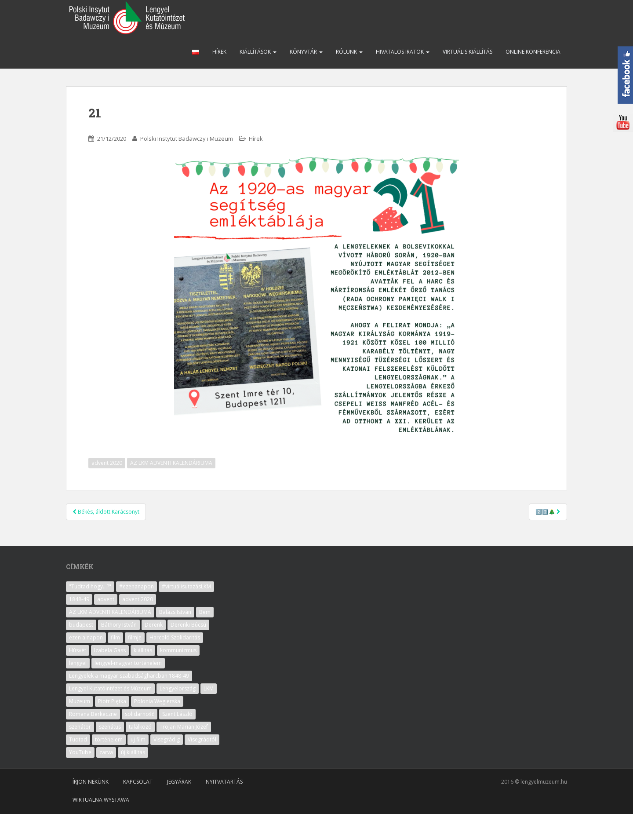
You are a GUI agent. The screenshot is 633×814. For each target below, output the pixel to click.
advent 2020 (106, 463)
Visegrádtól (202, 739)
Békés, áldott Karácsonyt (106, 511)
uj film (138, 739)
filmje (135, 637)
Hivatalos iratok (402, 51)
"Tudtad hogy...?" (90, 586)
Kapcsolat (138, 781)
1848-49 (79, 599)
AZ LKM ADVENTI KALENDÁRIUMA (171, 463)
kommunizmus (178, 650)
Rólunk (349, 51)
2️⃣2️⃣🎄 (547, 511)
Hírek (219, 51)
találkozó (140, 726)
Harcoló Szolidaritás (174, 637)
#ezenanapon (136, 586)
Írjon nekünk (91, 781)
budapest (81, 624)
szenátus (110, 726)
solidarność (139, 714)
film (115, 637)
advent (105, 599)
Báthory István (119, 624)
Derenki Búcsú (188, 624)
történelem (109, 739)
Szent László (177, 714)
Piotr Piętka (112, 701)
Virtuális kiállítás (467, 51)
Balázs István (175, 612)
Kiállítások (258, 51)
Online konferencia (533, 51)
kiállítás (143, 650)
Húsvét (77, 650)
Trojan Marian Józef (184, 726)
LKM (209, 688)
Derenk (154, 624)
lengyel (78, 663)
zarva (106, 752)
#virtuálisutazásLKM (186, 586)
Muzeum (79, 701)
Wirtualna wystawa (101, 799)
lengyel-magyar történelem (128, 663)
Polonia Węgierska (157, 701)
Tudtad (78, 739)
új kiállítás (133, 752)
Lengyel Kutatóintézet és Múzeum (110, 688)
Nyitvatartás (224, 781)
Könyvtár (306, 51)
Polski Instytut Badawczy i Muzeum (186, 138)
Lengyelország (178, 688)
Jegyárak (179, 781)
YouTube (80, 752)
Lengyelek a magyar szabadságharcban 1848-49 (129, 675)
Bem (205, 612)
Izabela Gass (110, 650)
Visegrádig (166, 739)
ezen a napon (86, 637)
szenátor (80, 726)
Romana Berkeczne (93, 714)
